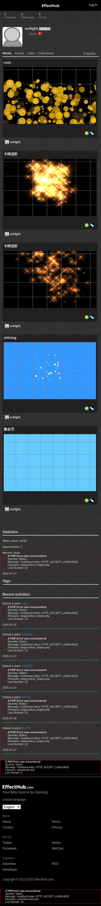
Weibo (56, 843)
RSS (55, 864)
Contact (8, 827)
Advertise (9, 864)
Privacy (57, 827)
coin (24, 603)
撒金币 (25, 728)
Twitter (7, 843)
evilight (31, 28)
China (35, 34)
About (6, 821)
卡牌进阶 (27, 634)
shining (26, 697)
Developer (9, 869)
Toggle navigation (6, 4)
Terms (56, 821)
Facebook (9, 848)
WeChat (58, 848)
